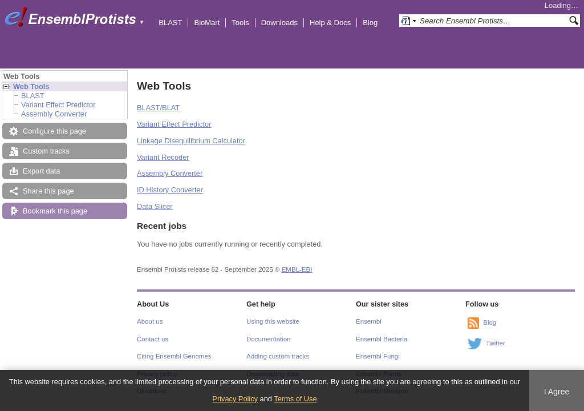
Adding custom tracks (277, 356)
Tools (240, 22)
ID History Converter (170, 190)
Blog (370, 22)
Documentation (268, 339)
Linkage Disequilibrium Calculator (191, 140)
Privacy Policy (235, 398)
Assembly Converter (54, 114)
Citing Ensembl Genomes (174, 356)
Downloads (279, 22)
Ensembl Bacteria (381, 339)
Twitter (495, 343)
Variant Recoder (163, 157)
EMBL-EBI (297, 269)
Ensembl (369, 321)
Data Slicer (155, 206)
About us (150, 321)
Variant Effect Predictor (58, 104)
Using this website (272, 321)
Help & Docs (330, 22)
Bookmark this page (55, 211)
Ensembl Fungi (378, 356)
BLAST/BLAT (158, 107)
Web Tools (31, 86)
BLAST (170, 22)
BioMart (207, 22)
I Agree (557, 391)
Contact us (152, 339)
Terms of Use (295, 398)
